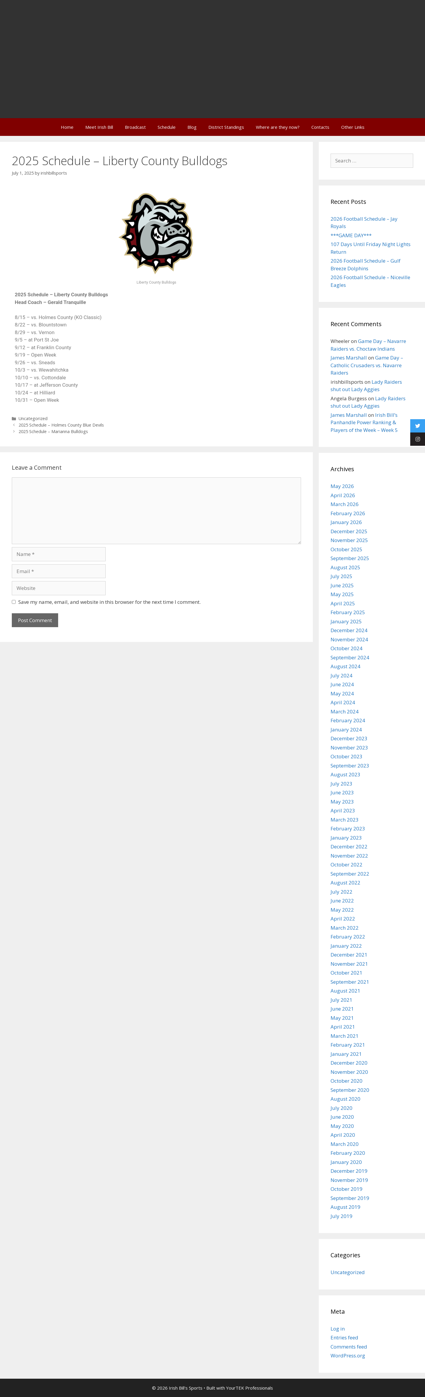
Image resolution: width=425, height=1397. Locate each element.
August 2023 (345, 774)
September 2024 (350, 657)
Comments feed (349, 1346)
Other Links (352, 127)
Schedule (167, 127)
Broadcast (135, 127)
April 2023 (343, 810)
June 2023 (342, 792)
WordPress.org (348, 1355)
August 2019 (345, 1207)
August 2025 (345, 567)
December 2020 (349, 1062)
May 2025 (342, 594)
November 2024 (349, 639)
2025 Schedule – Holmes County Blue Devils (61, 425)
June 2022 (342, 900)
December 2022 (349, 846)
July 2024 (341, 675)
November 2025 (349, 540)
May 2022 (342, 909)
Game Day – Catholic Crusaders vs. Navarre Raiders (367, 365)
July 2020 (341, 1108)
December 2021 (349, 954)
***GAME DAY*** (351, 235)
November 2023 (349, 747)
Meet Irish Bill (99, 127)
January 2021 (346, 1053)
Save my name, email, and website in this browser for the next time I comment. (109, 602)
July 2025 (341, 576)
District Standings (226, 127)
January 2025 (346, 621)
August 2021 (345, 990)
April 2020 (343, 1134)
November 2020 (349, 1072)
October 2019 (346, 1188)
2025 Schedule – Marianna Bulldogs (53, 431)
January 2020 (346, 1162)
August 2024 (345, 666)
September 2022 (350, 873)
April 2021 (343, 1026)
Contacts (320, 127)
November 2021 (349, 963)
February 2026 (348, 513)
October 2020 (346, 1080)
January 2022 (346, 945)
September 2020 (350, 1090)
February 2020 (348, 1152)
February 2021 (348, 1044)
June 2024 (342, 684)
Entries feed (344, 1337)
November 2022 (349, 855)
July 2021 (341, 999)
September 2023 (350, 765)
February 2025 (348, 612)
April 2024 (343, 702)
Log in (338, 1328)
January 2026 (346, 522)
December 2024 (349, 630)
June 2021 (342, 1008)
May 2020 (342, 1126)
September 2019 (350, 1198)
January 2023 (346, 837)
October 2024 (346, 648)
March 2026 (345, 504)
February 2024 (348, 720)
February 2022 (348, 936)
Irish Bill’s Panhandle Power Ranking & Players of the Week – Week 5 (364, 422)
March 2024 (345, 711)
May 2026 (342, 486)
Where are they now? (278, 127)
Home (67, 127)
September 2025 (350, 558)
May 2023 (342, 801)
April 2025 (343, 603)
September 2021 (350, 981)
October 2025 (346, 549)
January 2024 (346, 729)
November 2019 (349, 1180)
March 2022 (345, 927)
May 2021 (342, 1017)
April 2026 (343, 495)
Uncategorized (33, 418)
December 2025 (349, 531)
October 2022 (346, 864)
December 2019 (349, 1170)
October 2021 (346, 972)
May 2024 (342, 693)
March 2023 (345, 819)
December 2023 (349, 738)
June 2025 (342, 585)
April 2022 (343, 918)
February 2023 (348, 828)
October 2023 (346, 756)
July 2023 (341, 783)
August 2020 (345, 1098)
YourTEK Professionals (249, 1388)
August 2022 (345, 882)
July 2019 (341, 1216)
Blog (192, 127)
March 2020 (345, 1144)
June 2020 (342, 1116)
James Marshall (349, 357)
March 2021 (345, 1035)
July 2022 (341, 891)
